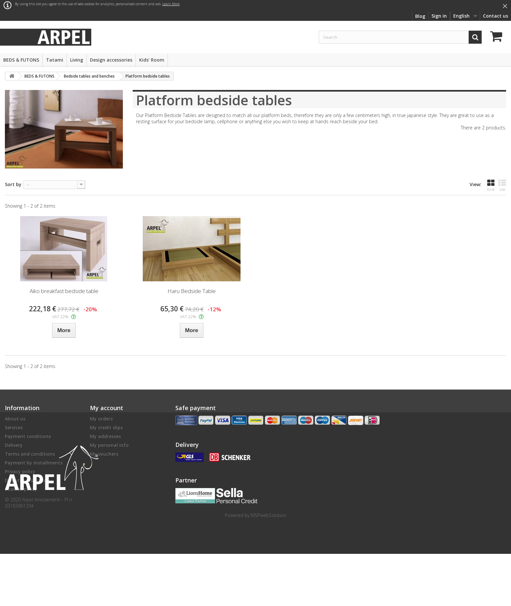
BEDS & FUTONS (21, 60)
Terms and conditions (30, 454)
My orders (101, 419)
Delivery (14, 445)
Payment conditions (28, 436)
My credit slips (106, 427)
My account (106, 408)
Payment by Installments (34, 463)
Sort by (13, 184)
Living (76, 60)
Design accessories (111, 60)
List (502, 185)
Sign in (439, 16)
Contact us (495, 16)
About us (15, 419)
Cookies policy (21, 489)
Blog (420, 16)
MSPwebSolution (268, 567)
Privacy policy (20, 471)
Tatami (54, 60)
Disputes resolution (27, 480)
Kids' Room (151, 60)
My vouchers (104, 454)
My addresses (105, 436)
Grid (490, 185)
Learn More (171, 4)
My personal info (109, 445)
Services (14, 427)
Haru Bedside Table (192, 291)
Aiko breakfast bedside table (64, 291)
